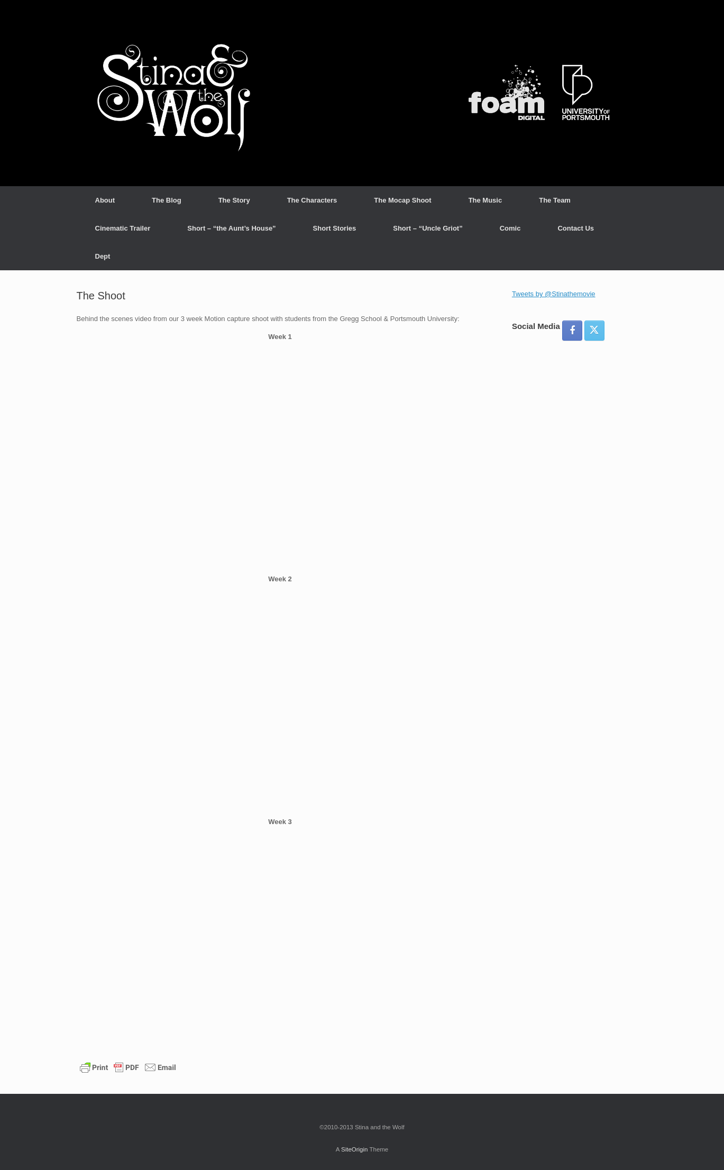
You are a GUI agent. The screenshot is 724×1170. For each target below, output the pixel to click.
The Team (555, 200)
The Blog (166, 200)
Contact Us (575, 228)
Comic (510, 228)
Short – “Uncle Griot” (427, 228)
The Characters (312, 200)
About (105, 200)
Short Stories (334, 228)
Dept (103, 256)
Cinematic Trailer (123, 228)
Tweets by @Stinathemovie (553, 294)
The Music (485, 200)
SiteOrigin (354, 1149)
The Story (234, 200)
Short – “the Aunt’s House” (231, 228)
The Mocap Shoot (402, 200)
